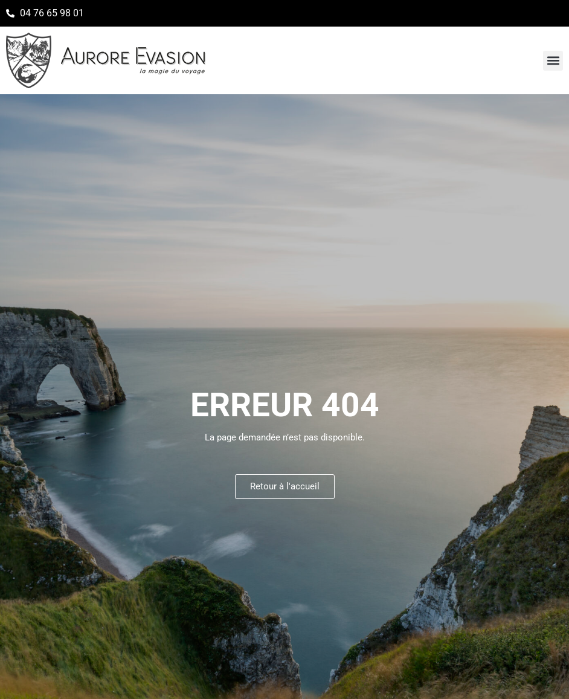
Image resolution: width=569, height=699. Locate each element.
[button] (553, 61)
